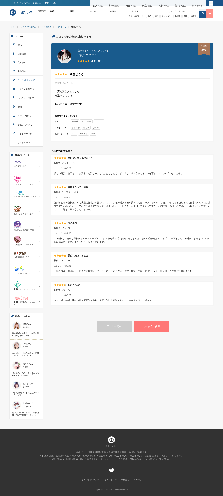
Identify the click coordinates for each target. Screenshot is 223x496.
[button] (98, 3)
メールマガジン (26, 115)
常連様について (26, 124)
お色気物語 (46, 27)
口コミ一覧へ (114, 326)
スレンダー (166, 16)
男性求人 (137, 480)
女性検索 (26, 62)
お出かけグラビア (26, 97)
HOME (12, 27)
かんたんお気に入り (26, 88)
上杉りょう (61, 27)
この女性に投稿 (151, 326)
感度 (185, 16)
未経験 (177, 16)
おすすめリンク (26, 133)
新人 (26, 44)
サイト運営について (90, 480)
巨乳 (156, 16)
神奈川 (194, 16)
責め (149, 16)
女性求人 (125, 480)
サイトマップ (26, 142)
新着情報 (26, 53)
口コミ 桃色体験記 (28, 27)
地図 (26, 106)
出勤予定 (26, 71)
